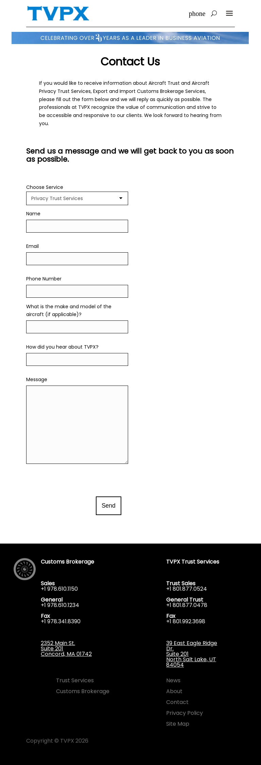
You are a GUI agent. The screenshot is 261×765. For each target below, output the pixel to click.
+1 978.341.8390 (61, 621)
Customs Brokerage (82, 691)
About (174, 691)
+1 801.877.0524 (186, 589)
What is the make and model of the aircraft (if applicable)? (77, 317)
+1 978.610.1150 (59, 589)
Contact (177, 702)
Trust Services (75, 680)
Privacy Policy (184, 713)
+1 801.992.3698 (185, 621)
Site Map (177, 724)
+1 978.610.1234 (60, 605)
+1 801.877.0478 (186, 605)
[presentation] (77, 480)
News (173, 680)
